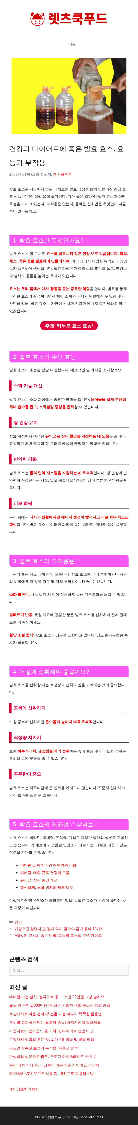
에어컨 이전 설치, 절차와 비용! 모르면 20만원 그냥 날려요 (56, 996)
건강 (18, 922)
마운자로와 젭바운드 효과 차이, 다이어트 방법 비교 (51, 1030)
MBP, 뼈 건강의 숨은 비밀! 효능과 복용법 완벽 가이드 (58, 935)
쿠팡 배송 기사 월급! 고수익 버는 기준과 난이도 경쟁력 (54, 1065)
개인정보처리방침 (24, 1089)
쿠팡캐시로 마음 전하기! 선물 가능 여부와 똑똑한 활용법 (55, 1013)
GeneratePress (91, 1117)
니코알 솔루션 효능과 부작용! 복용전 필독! (44, 1047)
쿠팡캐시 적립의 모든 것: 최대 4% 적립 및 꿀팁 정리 (51, 1039)
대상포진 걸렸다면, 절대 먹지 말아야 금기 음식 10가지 (59, 928)
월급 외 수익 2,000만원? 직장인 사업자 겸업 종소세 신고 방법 (59, 1005)
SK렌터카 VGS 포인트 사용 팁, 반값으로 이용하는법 (51, 1073)
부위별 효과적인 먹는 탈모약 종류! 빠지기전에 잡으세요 (55, 1022)
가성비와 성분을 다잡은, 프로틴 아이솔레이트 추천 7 (52, 1056)
